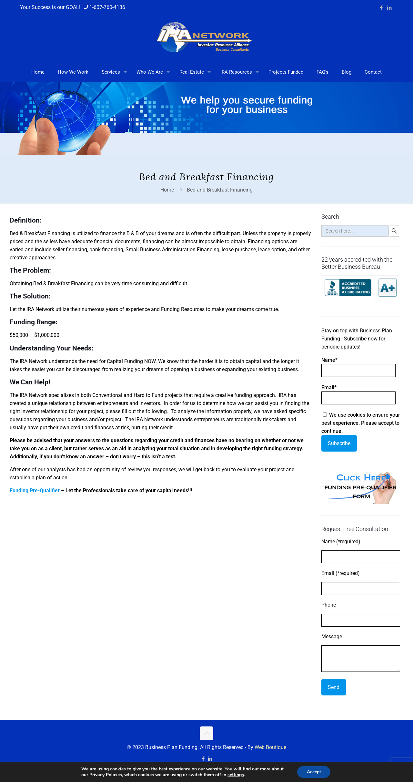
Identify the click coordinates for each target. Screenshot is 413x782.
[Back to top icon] (206, 733)
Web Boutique (270, 747)
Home (167, 190)
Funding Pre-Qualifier (35, 490)
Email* (358, 394)
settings (235, 775)
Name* (358, 367)
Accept (314, 772)
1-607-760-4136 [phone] (107, 7)
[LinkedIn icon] (389, 8)
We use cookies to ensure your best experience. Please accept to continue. (360, 423)
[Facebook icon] (381, 8)
